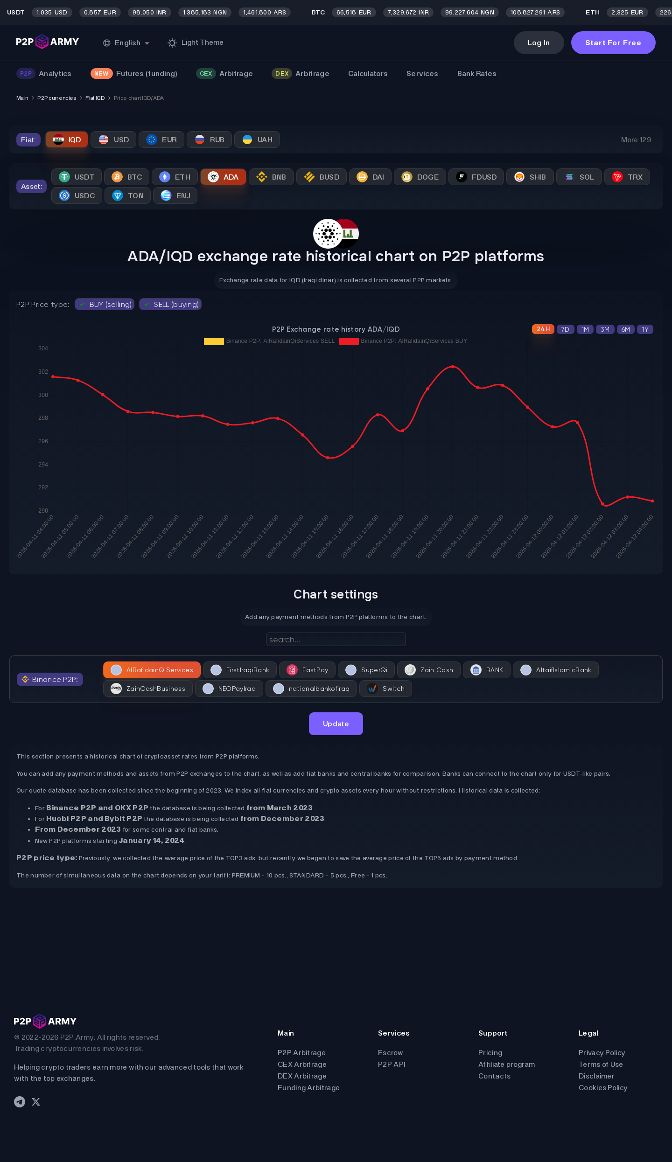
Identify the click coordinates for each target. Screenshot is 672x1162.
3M (605, 329)
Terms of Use (601, 1064)
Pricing (490, 1052)
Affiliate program (506, 1064)
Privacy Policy (602, 1052)
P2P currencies (56, 98)
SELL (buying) (170, 304)
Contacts (494, 1076)
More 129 (636, 139)
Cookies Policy (603, 1087)
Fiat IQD (94, 98)
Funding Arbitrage (309, 1087)
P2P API (391, 1064)
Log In (539, 42)
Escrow (390, 1052)
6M (626, 329)
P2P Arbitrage (302, 1052)
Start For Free (613, 42)
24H (543, 329)
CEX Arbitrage (302, 1064)
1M (585, 329)
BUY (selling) (104, 304)
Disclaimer (597, 1076)
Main (22, 98)
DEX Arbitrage (302, 1076)
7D (565, 329)
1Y (645, 329)
